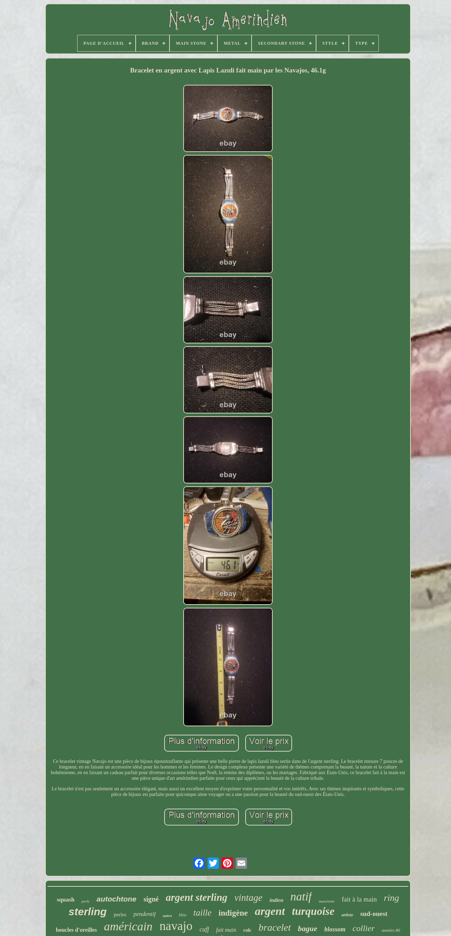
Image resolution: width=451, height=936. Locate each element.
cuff (204, 929)
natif (301, 896)
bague (307, 928)
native (167, 916)
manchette (327, 901)
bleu (182, 914)
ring (391, 898)
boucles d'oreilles (76, 930)
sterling (88, 911)
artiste (347, 914)
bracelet (275, 927)
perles (120, 914)
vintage (248, 897)
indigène (233, 913)
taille (202, 912)
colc (247, 930)
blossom (335, 929)
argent (270, 911)
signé (151, 899)
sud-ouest (373, 913)
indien (276, 900)
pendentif (145, 914)
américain (128, 926)
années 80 (391, 930)
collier (364, 928)
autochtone (116, 899)
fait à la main (359, 899)
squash (65, 899)
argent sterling (196, 897)
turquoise (313, 911)
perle (85, 901)
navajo (176, 926)
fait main (226, 930)
